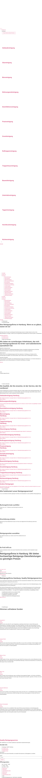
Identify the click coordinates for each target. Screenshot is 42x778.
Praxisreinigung (7, 121)
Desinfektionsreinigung (10, 107)
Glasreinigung (7, 63)
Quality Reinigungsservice (9, 740)
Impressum (4, 769)
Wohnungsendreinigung (10, 92)
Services (3, 275)
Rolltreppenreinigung (9, 151)
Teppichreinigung (8, 210)
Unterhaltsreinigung (9, 195)
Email (1, 755)
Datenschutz (4, 768)
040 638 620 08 (3, 572)
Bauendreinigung (8, 180)
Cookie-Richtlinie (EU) (6, 770)
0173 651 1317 (3, 569)
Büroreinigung (7, 77)
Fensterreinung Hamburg (9, 284)
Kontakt (3, 273)
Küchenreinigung (8, 239)
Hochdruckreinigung (9, 225)
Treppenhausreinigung (10, 166)
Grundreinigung (7, 136)
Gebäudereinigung (8, 48)
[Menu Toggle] (1, 28)
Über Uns (4, 274)
